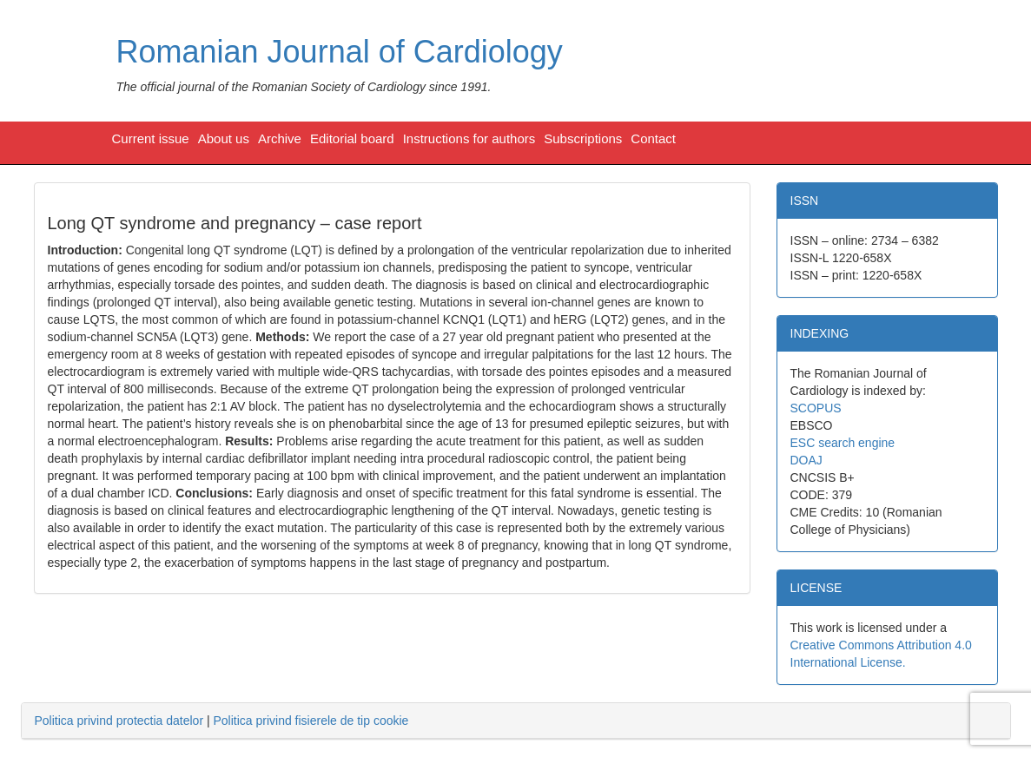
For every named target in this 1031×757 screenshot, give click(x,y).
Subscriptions (583, 138)
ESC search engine (843, 443)
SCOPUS (816, 408)
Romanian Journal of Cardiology (339, 51)
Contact (653, 138)
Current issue (150, 138)
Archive (279, 138)
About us (223, 138)
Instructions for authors (469, 138)
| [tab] (222, 720)
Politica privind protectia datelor (119, 720)
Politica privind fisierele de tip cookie (310, 720)
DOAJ (806, 460)
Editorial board (352, 138)
